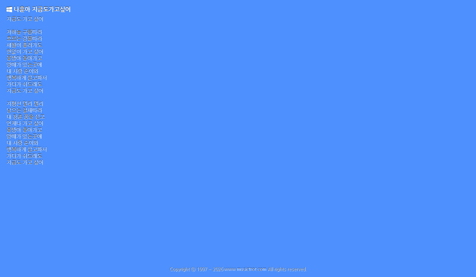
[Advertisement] (238, 217)
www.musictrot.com (245, 269)
